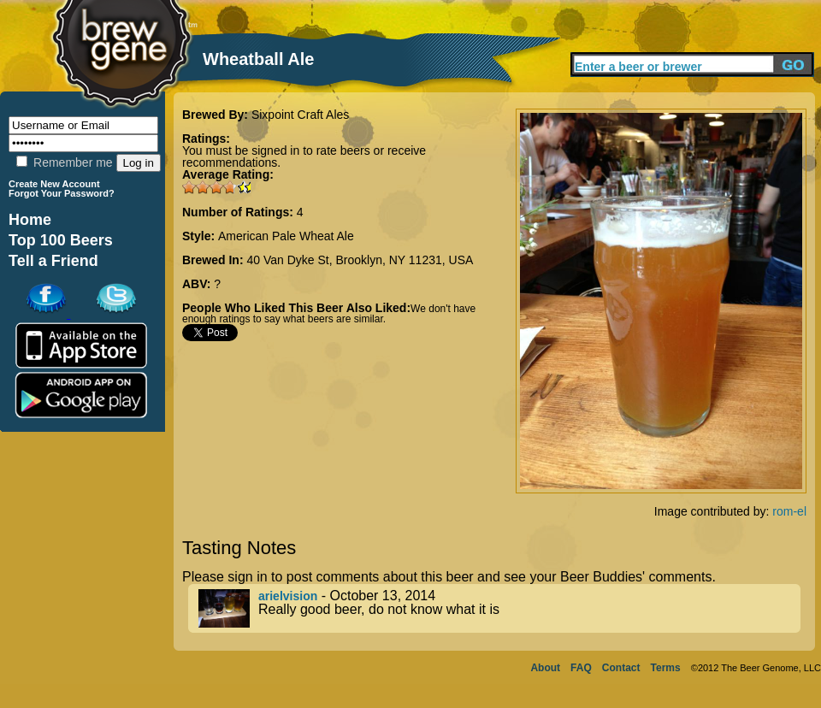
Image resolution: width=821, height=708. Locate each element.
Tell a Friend (53, 260)
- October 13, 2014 (499, 608)
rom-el (789, 511)
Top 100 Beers (61, 240)
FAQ (581, 668)
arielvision (287, 596)
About (545, 668)
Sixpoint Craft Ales (300, 114)
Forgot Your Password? (62, 193)
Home (30, 219)
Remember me (64, 162)
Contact (621, 668)
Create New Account (54, 184)
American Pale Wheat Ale (286, 236)
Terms (666, 668)
